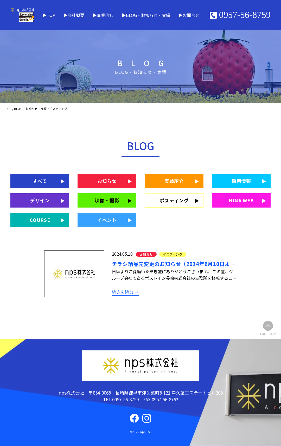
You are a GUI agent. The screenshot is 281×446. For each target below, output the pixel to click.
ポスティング (174, 200)
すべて (40, 180)
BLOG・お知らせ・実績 (148, 15)
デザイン (40, 200)
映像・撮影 (107, 200)
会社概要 (76, 15)
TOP (51, 15)
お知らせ (107, 180)
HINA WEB (241, 200)
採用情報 (241, 180)
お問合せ (191, 15)
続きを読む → (125, 292)
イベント (107, 219)
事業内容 (105, 15)
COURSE (40, 219)
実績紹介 (174, 180)
